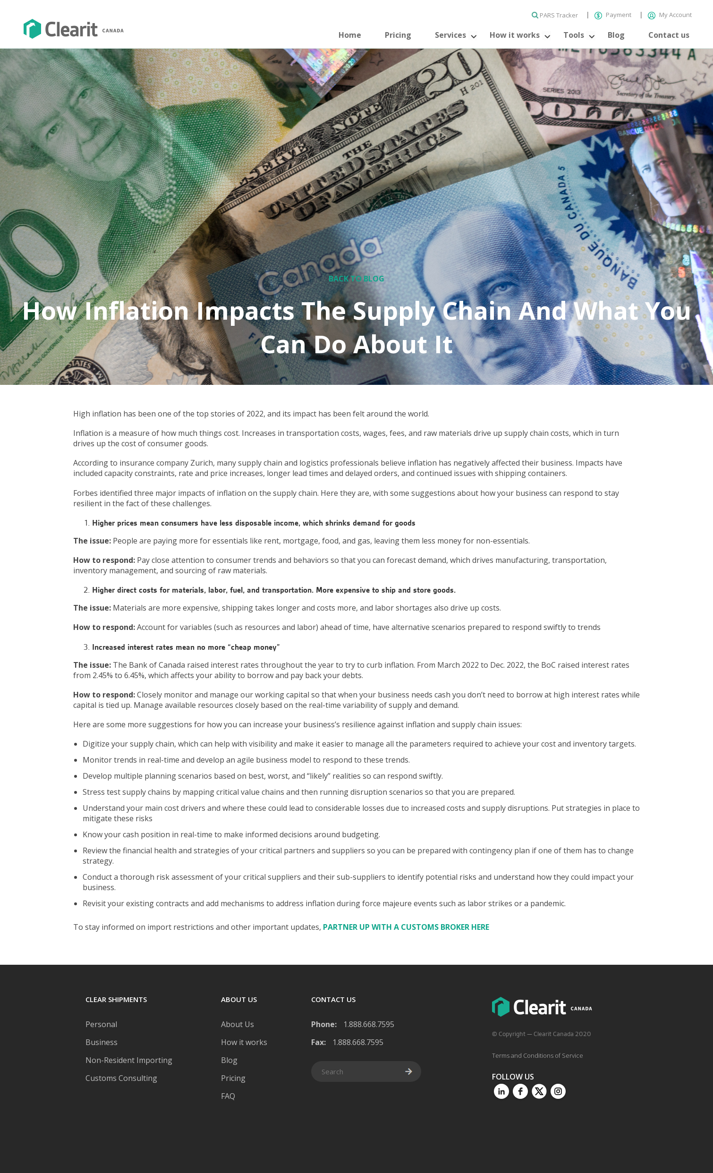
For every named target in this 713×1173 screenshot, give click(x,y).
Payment (613, 14)
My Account (670, 14)
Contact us (668, 35)
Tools (573, 35)
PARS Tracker (555, 15)
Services (450, 35)
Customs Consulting (121, 1078)
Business (101, 1042)
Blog (616, 35)
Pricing (398, 35)
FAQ (228, 1096)
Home (350, 35)
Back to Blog (356, 278)
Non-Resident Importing (128, 1060)
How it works (515, 35)
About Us (237, 1024)
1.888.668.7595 (368, 1024)
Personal (101, 1024)
